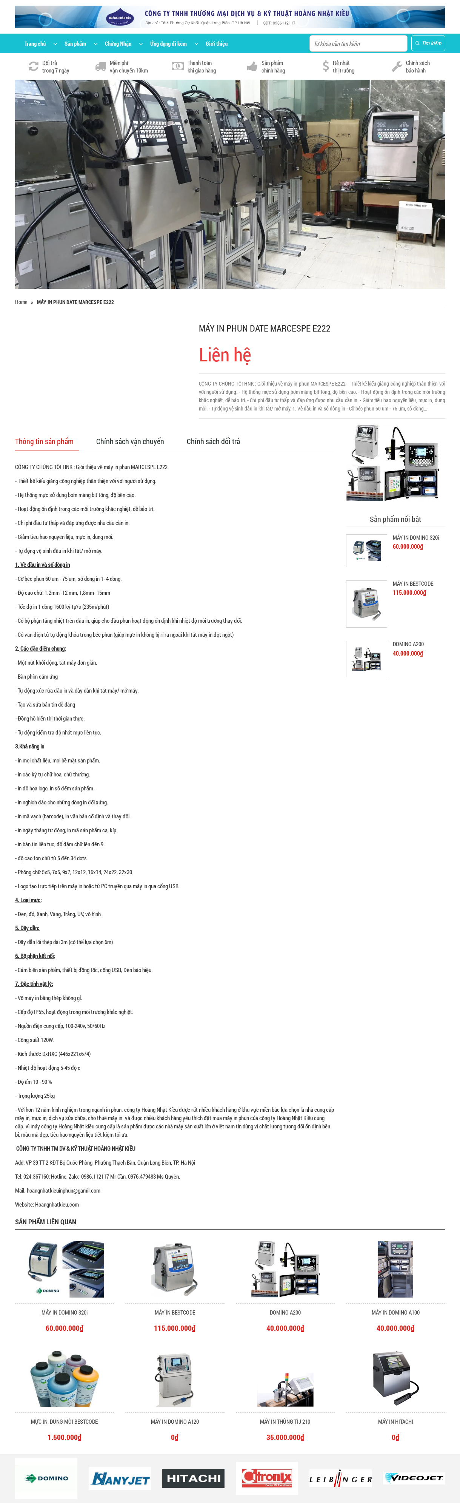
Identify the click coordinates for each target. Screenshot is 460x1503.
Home (21, 302)
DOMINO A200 (408, 644)
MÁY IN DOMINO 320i (416, 537)
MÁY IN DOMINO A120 (175, 1421)
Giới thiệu (217, 43)
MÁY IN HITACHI (395, 1421)
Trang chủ (35, 43)
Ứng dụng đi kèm (168, 43)
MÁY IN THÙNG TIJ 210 (285, 1421)
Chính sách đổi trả (213, 441)
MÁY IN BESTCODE (413, 583)
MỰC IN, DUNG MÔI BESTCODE (64, 1421)
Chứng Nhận (118, 43)
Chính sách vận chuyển (130, 441)
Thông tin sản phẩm (44, 441)
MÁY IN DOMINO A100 (396, 1312)
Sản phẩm (75, 43)
